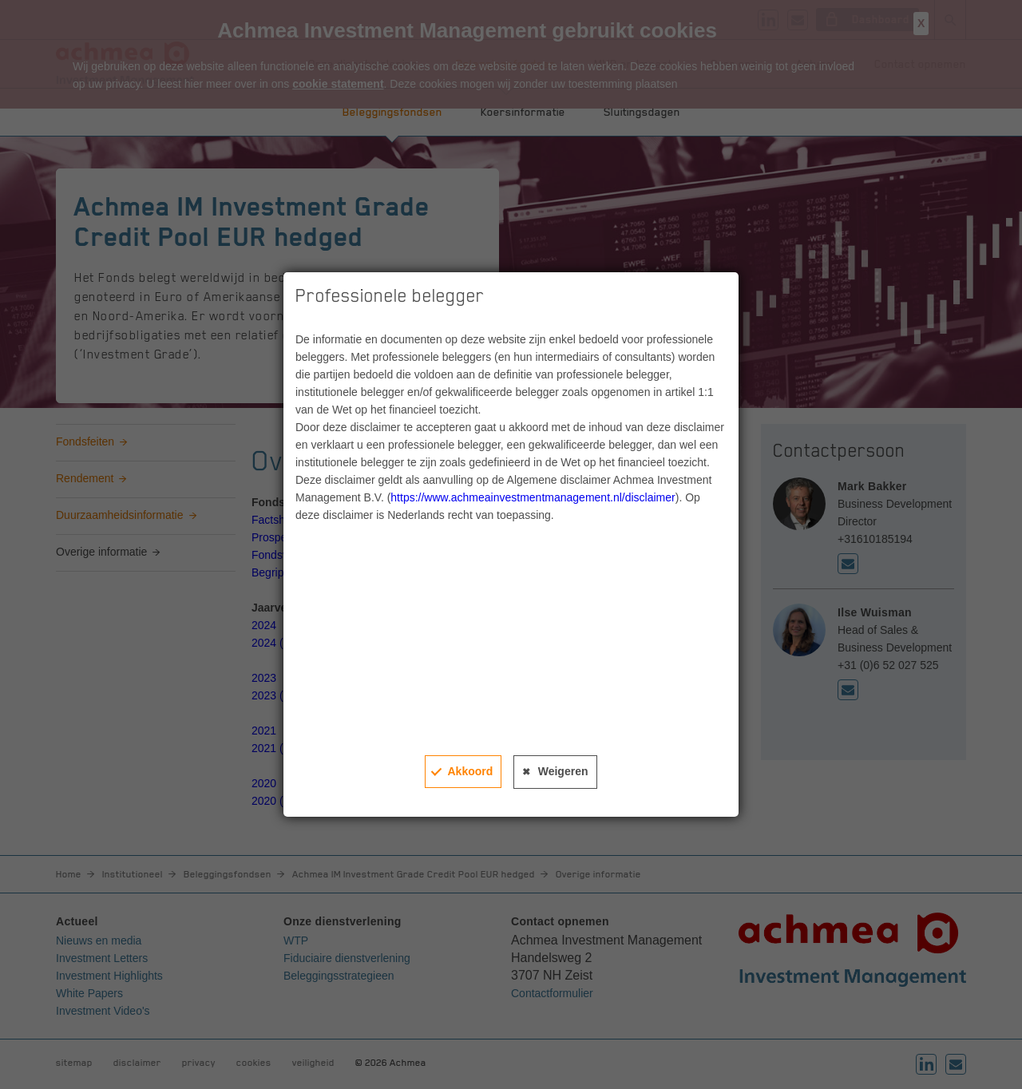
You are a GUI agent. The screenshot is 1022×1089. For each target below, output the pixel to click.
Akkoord (470, 771)
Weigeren (563, 771)
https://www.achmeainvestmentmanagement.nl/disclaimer (532, 497)
